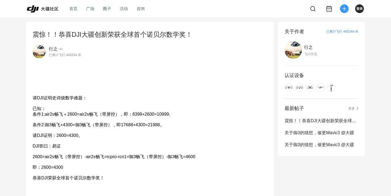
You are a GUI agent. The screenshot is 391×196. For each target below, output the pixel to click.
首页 (73, 8)
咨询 (141, 8)
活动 (124, 8)
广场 (90, 8)
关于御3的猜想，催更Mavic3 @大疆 (319, 132)
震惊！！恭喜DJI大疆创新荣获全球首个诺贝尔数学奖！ (321, 120)
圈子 (107, 8)
